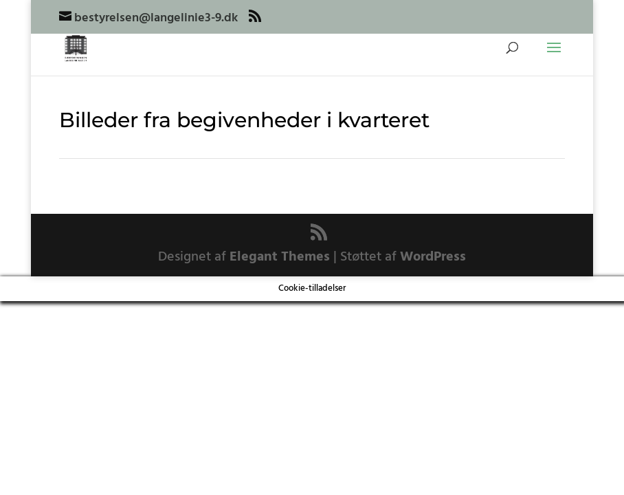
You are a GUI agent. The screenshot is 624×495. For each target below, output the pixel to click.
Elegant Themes (280, 257)
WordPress (433, 257)
